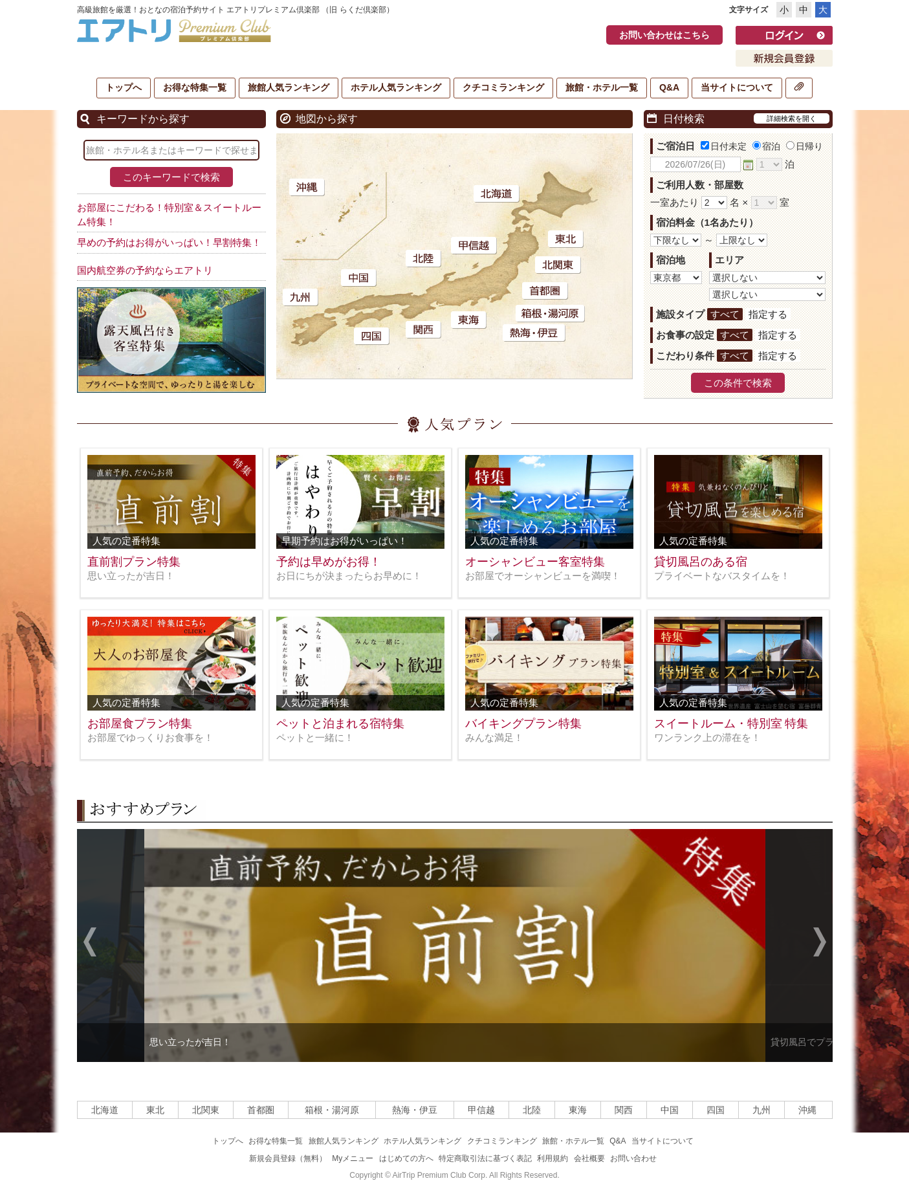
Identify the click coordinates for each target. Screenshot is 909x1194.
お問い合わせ (633, 1158)
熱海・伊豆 (414, 1110)
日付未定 (724, 146)
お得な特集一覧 (194, 87)
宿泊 (766, 146)
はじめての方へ (406, 1158)
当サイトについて (737, 87)
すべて (724, 314)
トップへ (123, 87)
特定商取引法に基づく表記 (485, 1158)
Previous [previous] (89, 943)
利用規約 (552, 1158)
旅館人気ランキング (288, 87)
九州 (761, 1110)
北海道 (104, 1110)
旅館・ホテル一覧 (601, 87)
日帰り (804, 146)
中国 (670, 1110)
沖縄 (807, 1110)
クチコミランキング (503, 87)
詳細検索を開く (791, 118)
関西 (624, 1110)
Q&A (669, 87)
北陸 (532, 1110)
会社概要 (589, 1158)
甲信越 (481, 1110)
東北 (155, 1110)
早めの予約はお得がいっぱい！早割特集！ (169, 242)
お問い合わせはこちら (664, 35)
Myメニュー (352, 1158)
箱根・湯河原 (332, 1110)
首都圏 (260, 1110)
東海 (578, 1110)
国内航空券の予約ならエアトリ (145, 270)
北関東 (205, 1110)
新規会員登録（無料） (288, 1158)
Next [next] (819, 943)
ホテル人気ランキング (396, 87)
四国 (715, 1110)
